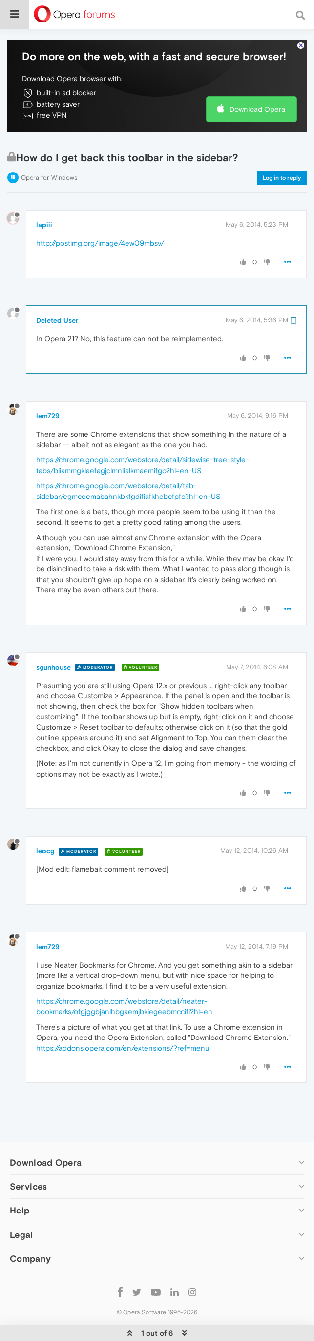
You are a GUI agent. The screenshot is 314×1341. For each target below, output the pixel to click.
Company (30, 1229)
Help (19, 1180)
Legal (21, 1205)
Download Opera (257, 79)
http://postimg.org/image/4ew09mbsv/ (100, 213)
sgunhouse (53, 637)
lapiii (44, 195)
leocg (45, 821)
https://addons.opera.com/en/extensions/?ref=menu (122, 1018)
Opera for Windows (49, 147)
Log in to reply (282, 148)
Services (28, 1156)
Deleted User (57, 290)
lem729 (48, 386)
